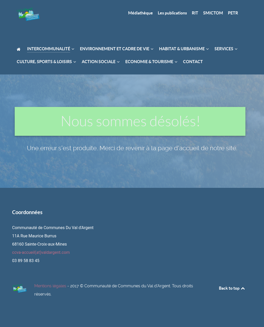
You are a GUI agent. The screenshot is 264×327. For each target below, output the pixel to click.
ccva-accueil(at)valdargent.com (41, 252)
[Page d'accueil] (28, 16)
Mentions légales (50, 285)
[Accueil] (19, 49)
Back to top (232, 288)
